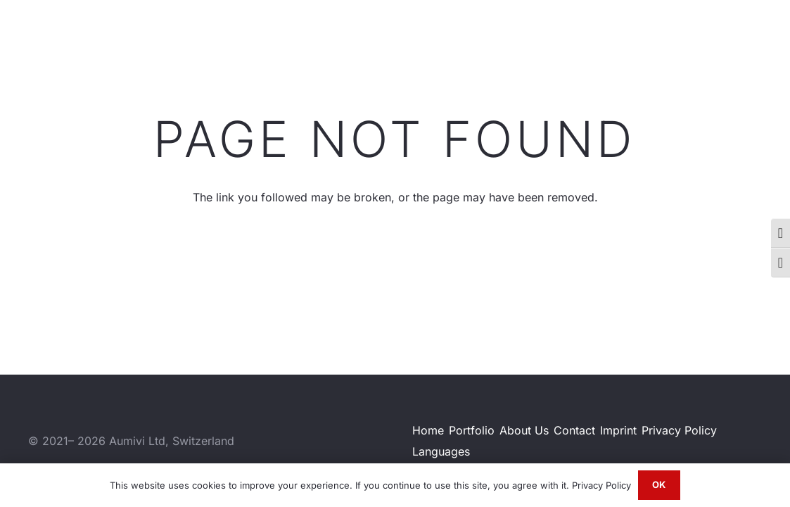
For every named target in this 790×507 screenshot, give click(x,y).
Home (428, 430)
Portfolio (472, 430)
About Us (524, 430)
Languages (441, 451)
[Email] (759, 34)
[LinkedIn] (689, 34)
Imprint (618, 430)
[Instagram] (712, 35)
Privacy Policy (679, 430)
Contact (574, 430)
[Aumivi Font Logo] (84, 35)
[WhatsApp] (735, 34)
